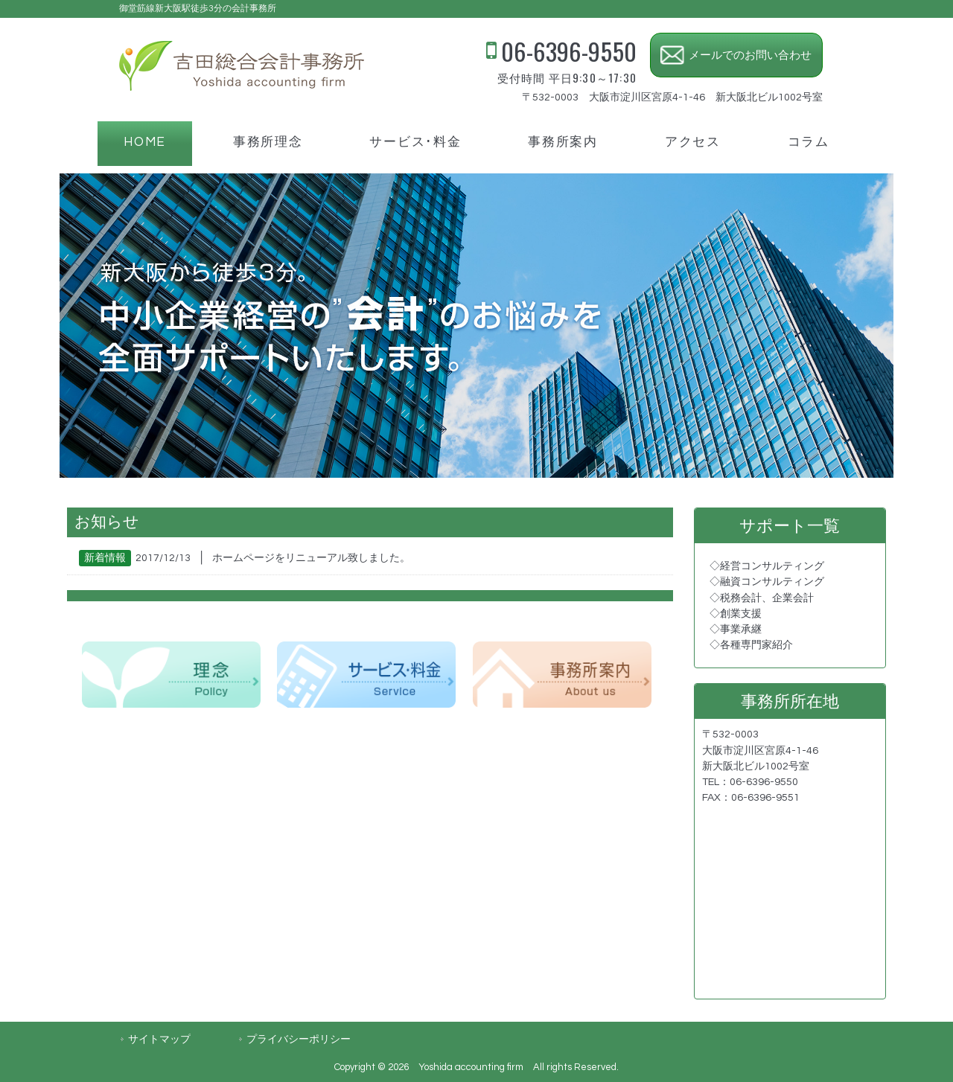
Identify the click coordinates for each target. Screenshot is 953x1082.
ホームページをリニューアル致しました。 (311, 558)
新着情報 (105, 558)
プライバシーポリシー (298, 1039)
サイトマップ (159, 1039)
